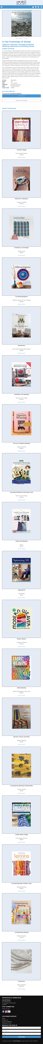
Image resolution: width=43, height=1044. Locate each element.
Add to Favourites (22, 100)
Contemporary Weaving (21, 932)
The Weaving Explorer (21, 296)
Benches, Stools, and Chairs (21, 736)
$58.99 (21, 839)
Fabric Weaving (21, 688)
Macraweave (21, 345)
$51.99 (21, 595)
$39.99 (21, 350)
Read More (21, 157)
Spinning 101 (21, 590)
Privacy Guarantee (7, 1021)
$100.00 (21, 986)
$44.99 (21, 497)
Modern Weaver (21, 639)
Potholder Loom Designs (21, 247)
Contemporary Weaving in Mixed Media (21, 785)
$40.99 (21, 399)
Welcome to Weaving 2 (21, 198)
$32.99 (21, 252)
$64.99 (21, 742)
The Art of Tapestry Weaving (21, 443)
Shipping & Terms (6, 1023)
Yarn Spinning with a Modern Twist (21, 883)
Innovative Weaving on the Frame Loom (21, 492)
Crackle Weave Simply (21, 834)
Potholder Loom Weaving (21, 394)
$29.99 (21, 546)
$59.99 (21, 448)
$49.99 (21, 203)
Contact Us (5, 1020)
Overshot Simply (21, 150)
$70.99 (21, 155)
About (3, 1018)
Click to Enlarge (21, 38)
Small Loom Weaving (22, 541)
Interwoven (21, 981)
